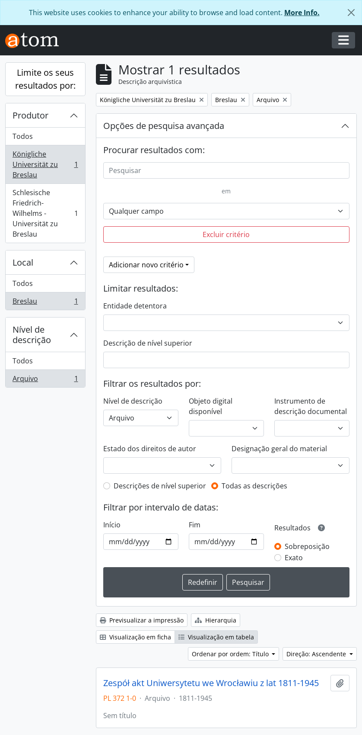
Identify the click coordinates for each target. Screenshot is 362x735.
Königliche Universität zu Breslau (45, 164)
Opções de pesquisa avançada (163, 126)
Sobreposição (307, 546)
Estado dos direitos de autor (149, 448)
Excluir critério (226, 234)
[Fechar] (351, 12)
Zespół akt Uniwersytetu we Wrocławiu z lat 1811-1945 (211, 683)
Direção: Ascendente (317, 654)
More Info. (302, 12)
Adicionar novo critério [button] (146, 265)
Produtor (30, 115)
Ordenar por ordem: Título (231, 654)
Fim (194, 525)
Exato (294, 557)
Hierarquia (215, 620)
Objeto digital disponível (210, 406)
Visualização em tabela (216, 637)
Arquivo (45, 380)
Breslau (45, 303)
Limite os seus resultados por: (45, 79)
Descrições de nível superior (160, 486)
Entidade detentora (135, 306)
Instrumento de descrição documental (310, 406)
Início (112, 525)
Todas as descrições (254, 486)
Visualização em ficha (135, 637)
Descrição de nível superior (147, 343)
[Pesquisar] (226, 170)
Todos (23, 136)
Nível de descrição (32, 335)
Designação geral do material (279, 448)
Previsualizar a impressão (142, 620)
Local (23, 262)
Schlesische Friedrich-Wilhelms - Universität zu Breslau (45, 213)
